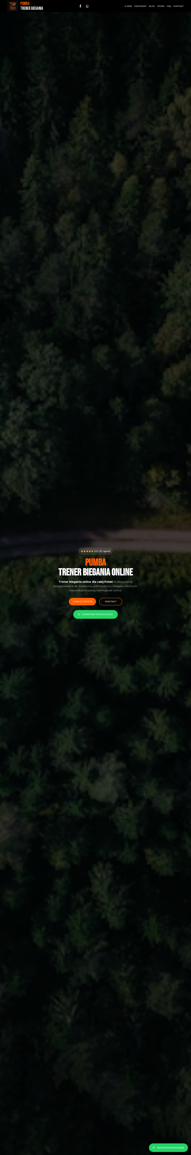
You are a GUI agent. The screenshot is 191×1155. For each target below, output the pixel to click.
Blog (152, 6)
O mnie (128, 6)
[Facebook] (80, 6)
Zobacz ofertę (82, 601)
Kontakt (178, 6)
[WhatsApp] (87, 6)
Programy (140, 6)
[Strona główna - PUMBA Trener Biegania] (25, 6)
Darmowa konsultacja (95, 614)
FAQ (169, 6)
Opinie (160, 6)
